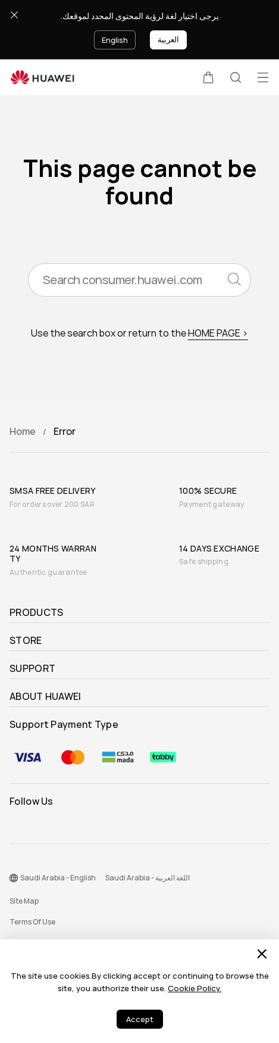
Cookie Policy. (194, 988)
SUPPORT (32, 669)
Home (23, 431)
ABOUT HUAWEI (45, 697)
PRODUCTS (36, 613)
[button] (208, 77)
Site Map (24, 901)
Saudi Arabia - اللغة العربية (147, 878)
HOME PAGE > (218, 333)
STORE (26, 641)
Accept (139, 1019)
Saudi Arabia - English (58, 878)
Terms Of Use (32, 922)
